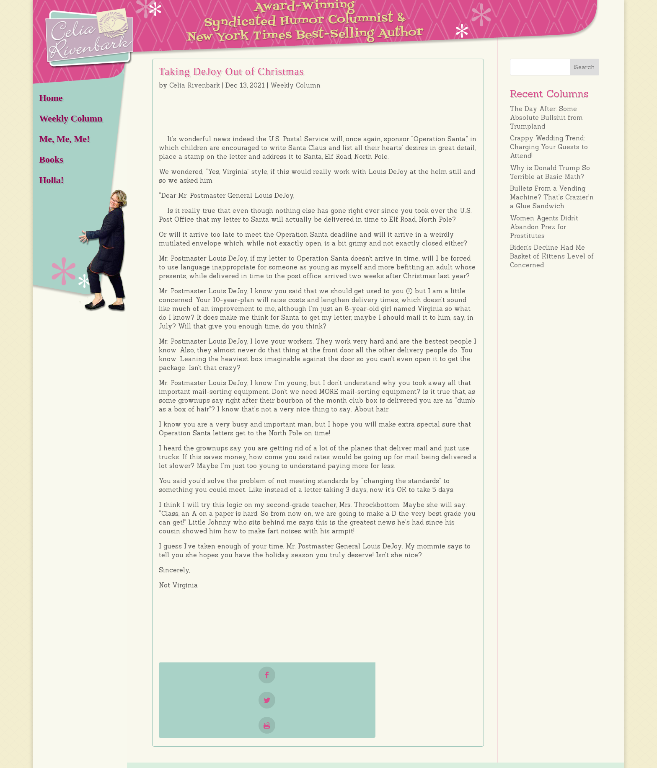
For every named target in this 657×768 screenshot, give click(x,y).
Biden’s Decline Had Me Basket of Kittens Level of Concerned (552, 256)
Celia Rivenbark (194, 85)
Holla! (51, 180)
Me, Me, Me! (64, 139)
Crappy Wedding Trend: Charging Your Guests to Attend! (549, 147)
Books (51, 159)
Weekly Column (70, 118)
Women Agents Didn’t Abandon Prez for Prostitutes (544, 227)
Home (50, 98)
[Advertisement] (554, 407)
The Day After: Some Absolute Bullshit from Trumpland (546, 117)
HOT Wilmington (219, 761)
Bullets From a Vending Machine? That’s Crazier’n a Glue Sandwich (552, 197)
